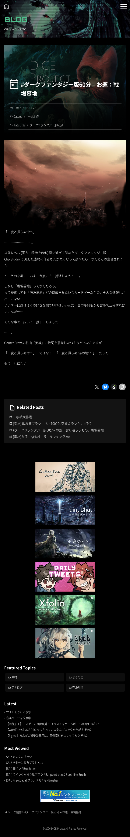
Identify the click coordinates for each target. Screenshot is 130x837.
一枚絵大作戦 (22, 417)
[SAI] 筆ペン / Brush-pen (21, 768)
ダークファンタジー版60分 (46, 125)
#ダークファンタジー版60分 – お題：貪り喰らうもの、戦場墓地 (58, 430)
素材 (14, 677)
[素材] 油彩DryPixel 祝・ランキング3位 (41, 436)
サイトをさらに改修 (18, 712)
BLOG (16, 19)
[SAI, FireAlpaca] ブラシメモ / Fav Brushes (32, 780)
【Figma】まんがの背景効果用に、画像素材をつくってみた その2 (47, 736)
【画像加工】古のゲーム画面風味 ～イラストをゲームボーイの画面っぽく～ (53, 724)
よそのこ (77, 677)
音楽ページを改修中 (18, 718)
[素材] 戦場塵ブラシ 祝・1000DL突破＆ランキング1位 (52, 423)
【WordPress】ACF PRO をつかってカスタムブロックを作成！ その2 (48, 730)
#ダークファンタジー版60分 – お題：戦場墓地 (70, 88)
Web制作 (77, 687)
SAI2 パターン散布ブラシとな (24, 763)
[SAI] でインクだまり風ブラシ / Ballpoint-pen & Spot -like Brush (46, 774)
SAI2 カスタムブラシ (19, 757)
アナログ (16, 687)
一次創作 (33, 116)
